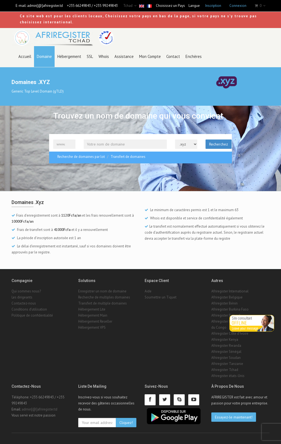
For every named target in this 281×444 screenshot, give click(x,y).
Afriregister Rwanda (226, 345)
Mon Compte (150, 56)
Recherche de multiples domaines (104, 297)
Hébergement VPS (92, 327)
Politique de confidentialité (32, 315)
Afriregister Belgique (227, 297)
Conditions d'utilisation (29, 309)
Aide (148, 291)
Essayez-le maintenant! (233, 417)
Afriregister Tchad (224, 369)
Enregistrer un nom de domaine (102, 291)
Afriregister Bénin (224, 303)
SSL (90, 56)
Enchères (194, 56)
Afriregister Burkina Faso (230, 309)
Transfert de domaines (128, 156)
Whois (104, 56)
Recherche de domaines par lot (81, 156)
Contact (173, 56)
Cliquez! (126, 422)
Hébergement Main (92, 315)
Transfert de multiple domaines (102, 303)
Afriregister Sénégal (226, 351)
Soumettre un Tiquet (160, 297)
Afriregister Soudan (226, 357)
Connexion (237, 5)
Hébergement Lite (91, 309)
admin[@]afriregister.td (45, 5)
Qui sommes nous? (26, 291)
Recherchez (218, 144)
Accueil (24, 56)
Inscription (213, 5)
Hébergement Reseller (95, 321)
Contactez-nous (24, 303)
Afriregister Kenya (224, 339)
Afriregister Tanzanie (227, 363)
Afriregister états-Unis (228, 375)
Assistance (124, 56)
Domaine (44, 56)
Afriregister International (230, 291)
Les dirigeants (22, 297)
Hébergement (69, 56)
